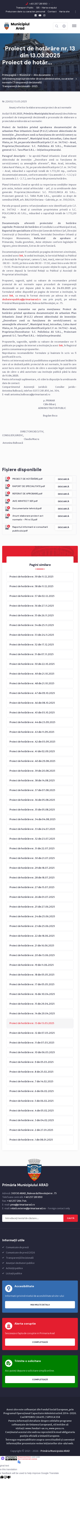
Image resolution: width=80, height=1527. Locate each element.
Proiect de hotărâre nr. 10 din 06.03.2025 (32, 1052)
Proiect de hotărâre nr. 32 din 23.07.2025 (32, 838)
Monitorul (24, 74)
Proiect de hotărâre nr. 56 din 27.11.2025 (32, 605)
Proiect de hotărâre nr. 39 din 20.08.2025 (32, 770)
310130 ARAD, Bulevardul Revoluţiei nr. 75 (34, 1193)
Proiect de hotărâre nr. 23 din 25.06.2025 (32, 926)
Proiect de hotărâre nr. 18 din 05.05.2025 (32, 974)
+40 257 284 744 (16, 1200)
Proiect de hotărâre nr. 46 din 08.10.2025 (32, 702)
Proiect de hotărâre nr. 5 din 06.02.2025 (32, 1100)
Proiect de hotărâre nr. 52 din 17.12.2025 (32, 644)
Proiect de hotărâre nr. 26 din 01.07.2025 (32, 897)
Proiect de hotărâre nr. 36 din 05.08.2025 (32, 799)
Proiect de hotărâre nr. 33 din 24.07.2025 (32, 829)
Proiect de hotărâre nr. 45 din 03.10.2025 (32, 712)
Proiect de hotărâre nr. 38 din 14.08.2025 (32, 780)
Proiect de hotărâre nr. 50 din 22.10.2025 (32, 664)
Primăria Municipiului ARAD (55, 1450)
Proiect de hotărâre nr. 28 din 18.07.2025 (32, 877)
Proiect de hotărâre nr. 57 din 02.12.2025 (32, 596)
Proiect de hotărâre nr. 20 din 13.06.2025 (32, 955)
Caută (70, 1218)
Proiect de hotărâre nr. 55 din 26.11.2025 (32, 615)
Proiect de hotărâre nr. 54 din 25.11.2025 (32, 625)
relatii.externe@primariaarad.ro (28, 1208)
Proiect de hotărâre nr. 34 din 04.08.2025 (32, 819)
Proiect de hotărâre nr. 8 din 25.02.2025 (31, 1071)
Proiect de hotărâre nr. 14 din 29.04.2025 (32, 1013)
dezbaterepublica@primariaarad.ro (21, 299)
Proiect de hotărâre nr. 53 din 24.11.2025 (32, 634)
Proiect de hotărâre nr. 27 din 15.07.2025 (32, 887)
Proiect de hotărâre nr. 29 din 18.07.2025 (32, 867)
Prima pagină (9, 74)
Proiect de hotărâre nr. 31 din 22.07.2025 (32, 848)
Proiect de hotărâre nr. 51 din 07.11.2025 (32, 654)
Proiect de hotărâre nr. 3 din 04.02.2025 (32, 1120)
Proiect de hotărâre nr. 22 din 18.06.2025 (32, 935)
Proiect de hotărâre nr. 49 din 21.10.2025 (32, 673)
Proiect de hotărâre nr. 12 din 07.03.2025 (32, 1032)
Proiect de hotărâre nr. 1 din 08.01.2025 (31, 1139)
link (21, 255)
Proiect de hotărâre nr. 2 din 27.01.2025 (31, 1130)
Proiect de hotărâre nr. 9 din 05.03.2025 (32, 1062)
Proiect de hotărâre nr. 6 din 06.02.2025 (32, 1091)
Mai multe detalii (40, 1304)
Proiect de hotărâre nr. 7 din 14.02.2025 (31, 1081)
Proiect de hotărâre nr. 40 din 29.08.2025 (32, 761)
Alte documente (42, 74)
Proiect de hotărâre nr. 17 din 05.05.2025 (32, 984)
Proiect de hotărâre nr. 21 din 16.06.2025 (32, 945)
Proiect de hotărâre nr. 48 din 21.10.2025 (32, 683)
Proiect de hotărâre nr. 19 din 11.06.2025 (32, 964)
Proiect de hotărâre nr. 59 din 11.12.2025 (31, 576)
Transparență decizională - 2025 (20, 86)
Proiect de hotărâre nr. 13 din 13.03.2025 (32, 1023)
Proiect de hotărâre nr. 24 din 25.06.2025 (32, 916)
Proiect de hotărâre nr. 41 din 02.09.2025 (32, 751)
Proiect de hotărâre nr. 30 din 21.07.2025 (32, 858)
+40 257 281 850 (38, 3)
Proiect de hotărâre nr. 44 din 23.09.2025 (32, 722)
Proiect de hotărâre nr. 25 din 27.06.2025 (32, 906)
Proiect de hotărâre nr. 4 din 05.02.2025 (32, 1110)
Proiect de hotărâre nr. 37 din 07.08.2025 (32, 790)
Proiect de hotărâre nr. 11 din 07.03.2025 (32, 1042)
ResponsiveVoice (24, 1457)
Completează (40, 1342)
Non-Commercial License (27, 1459)
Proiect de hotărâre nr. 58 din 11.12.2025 (31, 586)
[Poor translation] (7, 1477)
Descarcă (63, 479)
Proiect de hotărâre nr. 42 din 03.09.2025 (32, 741)
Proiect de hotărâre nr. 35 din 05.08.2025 (32, 809)
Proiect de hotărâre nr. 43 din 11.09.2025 (32, 731)
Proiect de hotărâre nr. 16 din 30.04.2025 (32, 994)
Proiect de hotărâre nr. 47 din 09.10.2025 (32, 693)
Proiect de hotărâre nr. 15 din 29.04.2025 (32, 1003)
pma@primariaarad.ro (22, 1204)
